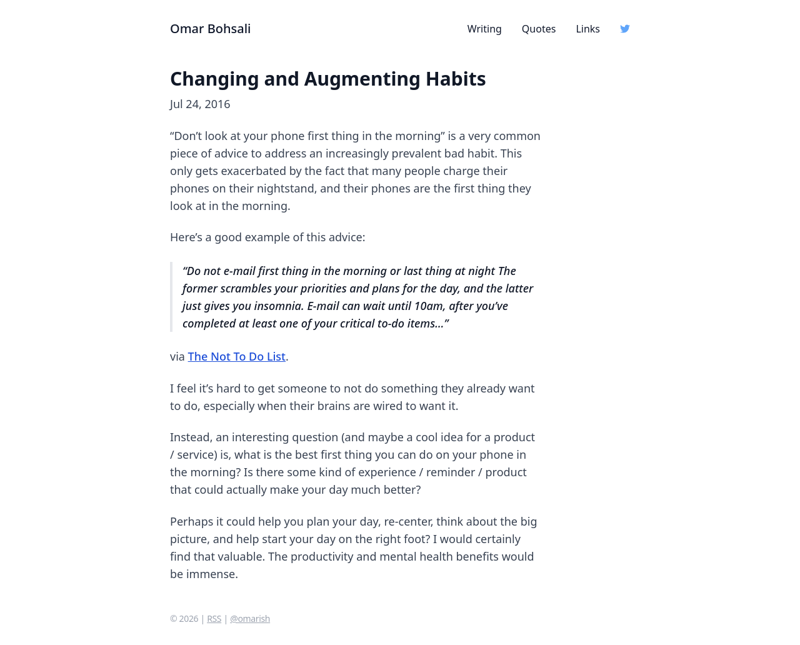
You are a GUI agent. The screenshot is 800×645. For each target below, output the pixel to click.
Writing (485, 29)
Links (588, 29)
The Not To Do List (237, 356)
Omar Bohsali (210, 28)
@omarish (250, 618)
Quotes (539, 29)
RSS (214, 618)
